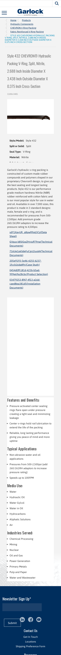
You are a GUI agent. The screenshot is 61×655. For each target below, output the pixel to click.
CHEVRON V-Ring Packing (23, 28)
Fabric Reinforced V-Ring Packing (27, 31)
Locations (30, 641)
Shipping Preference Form (30, 646)
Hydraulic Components (21, 24)
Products (26, 20)
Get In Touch (30, 636)
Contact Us (30, 630)
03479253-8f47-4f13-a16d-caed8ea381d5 (25, 283)
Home (13, 20)
